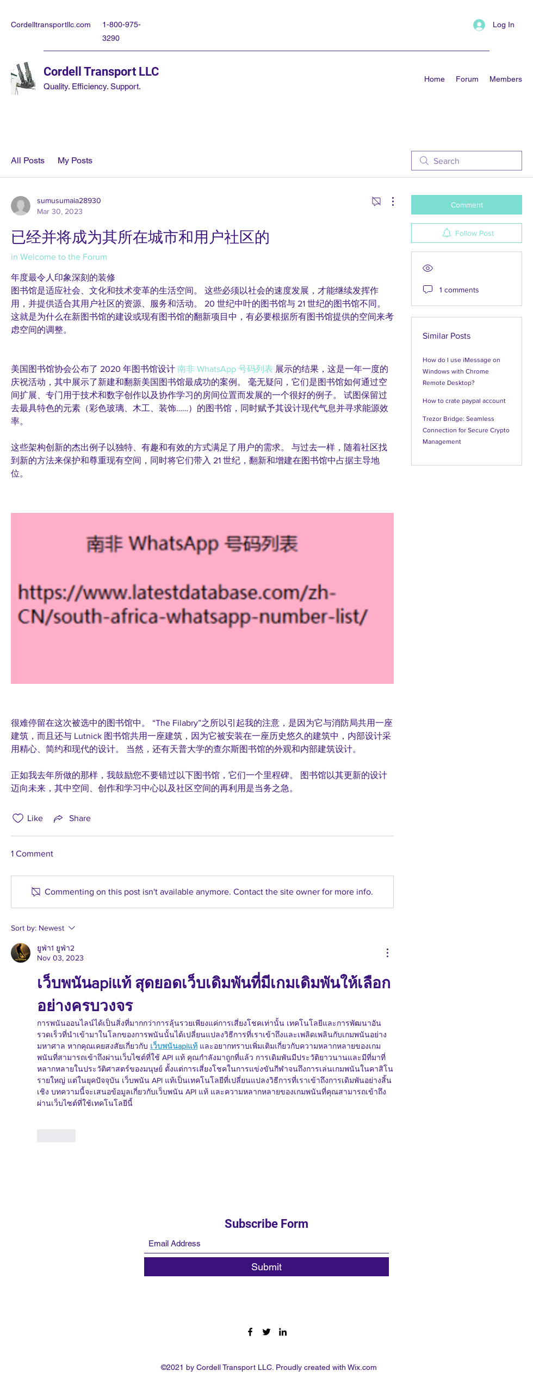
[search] (466, 160)
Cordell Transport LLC (101, 71)
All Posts (28, 160)
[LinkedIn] (282, 1331)
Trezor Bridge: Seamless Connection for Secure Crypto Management (466, 430)
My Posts (75, 160)
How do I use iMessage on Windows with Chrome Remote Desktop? (461, 371)
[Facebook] (250, 1331)
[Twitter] (266, 1331)
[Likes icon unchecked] (18, 818)
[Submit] (266, 1266)
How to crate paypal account (464, 401)
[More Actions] (387, 201)
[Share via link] (71, 818)
